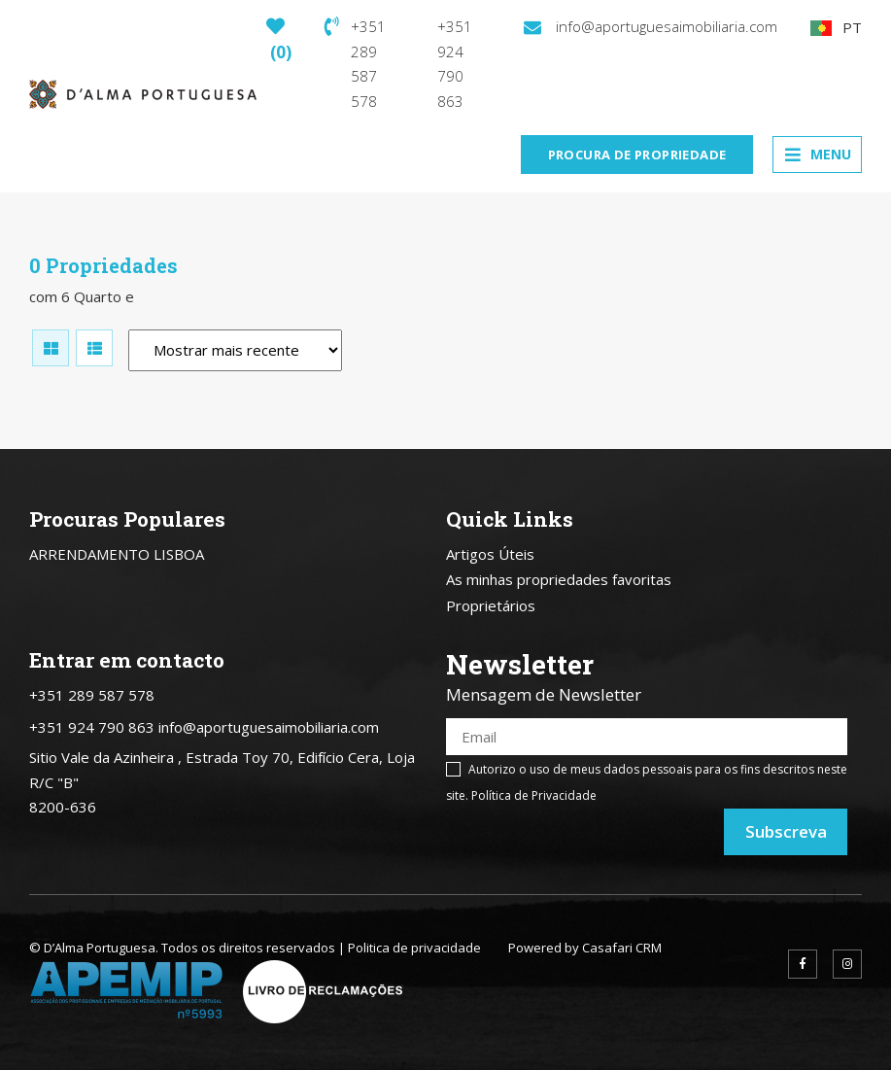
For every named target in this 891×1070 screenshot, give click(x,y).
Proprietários (490, 605)
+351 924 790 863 (454, 64)
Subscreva (786, 831)
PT (836, 27)
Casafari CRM (622, 947)
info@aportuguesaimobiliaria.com (650, 26)
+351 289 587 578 (355, 64)
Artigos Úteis (490, 554)
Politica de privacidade (414, 947)
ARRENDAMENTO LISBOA (116, 554)
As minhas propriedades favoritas (558, 579)
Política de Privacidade (534, 795)
